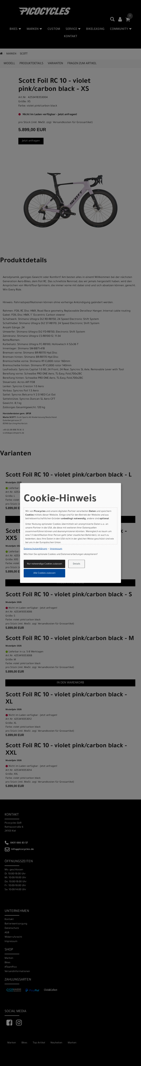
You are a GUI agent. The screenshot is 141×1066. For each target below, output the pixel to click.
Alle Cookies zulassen (44, 573)
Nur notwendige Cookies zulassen (44, 564)
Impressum (56, 549)
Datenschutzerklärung (35, 549)
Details (76, 564)
